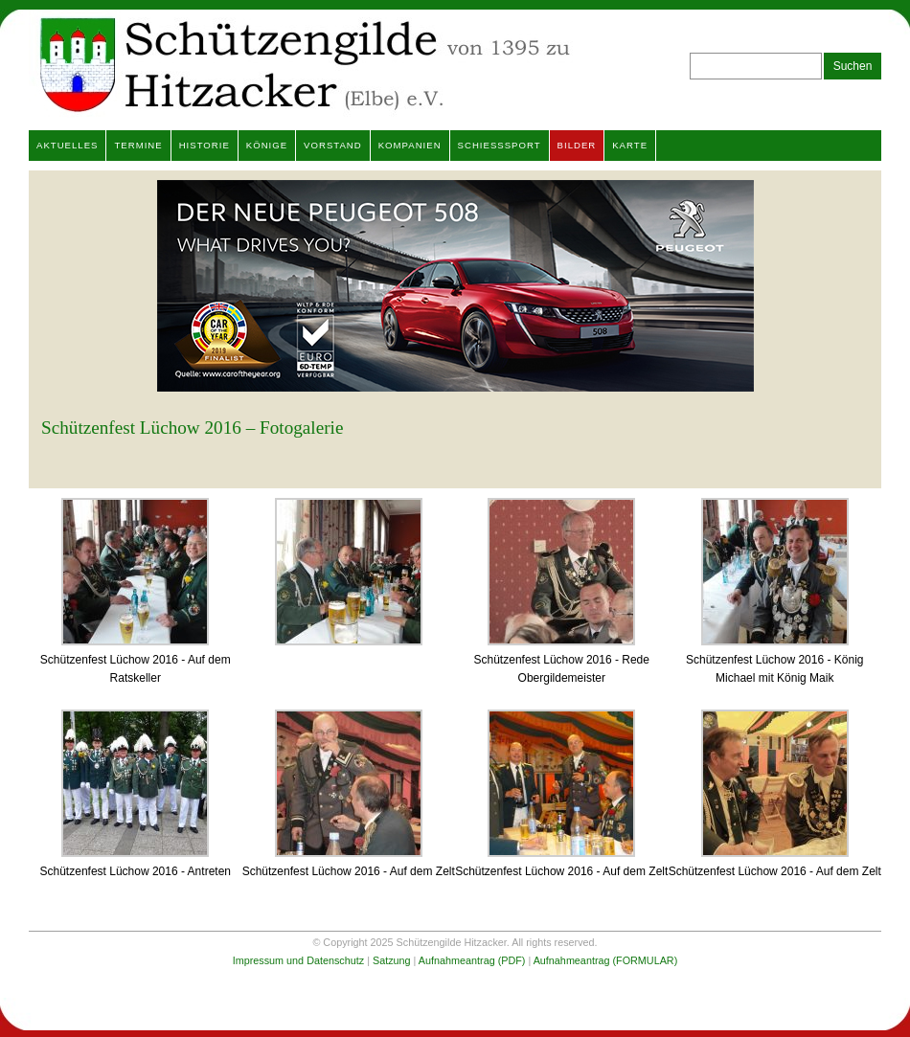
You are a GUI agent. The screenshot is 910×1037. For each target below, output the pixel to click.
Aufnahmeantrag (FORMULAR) (606, 960)
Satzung (392, 960)
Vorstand (333, 145)
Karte (630, 145)
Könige (266, 145)
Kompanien (410, 145)
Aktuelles (67, 145)
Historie (204, 145)
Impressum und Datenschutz (298, 960)
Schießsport (499, 145)
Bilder (577, 145)
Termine (138, 145)
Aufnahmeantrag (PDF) (472, 960)
